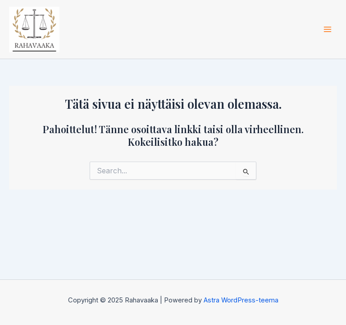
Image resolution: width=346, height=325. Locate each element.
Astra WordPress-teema (241, 300)
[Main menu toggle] (327, 29)
